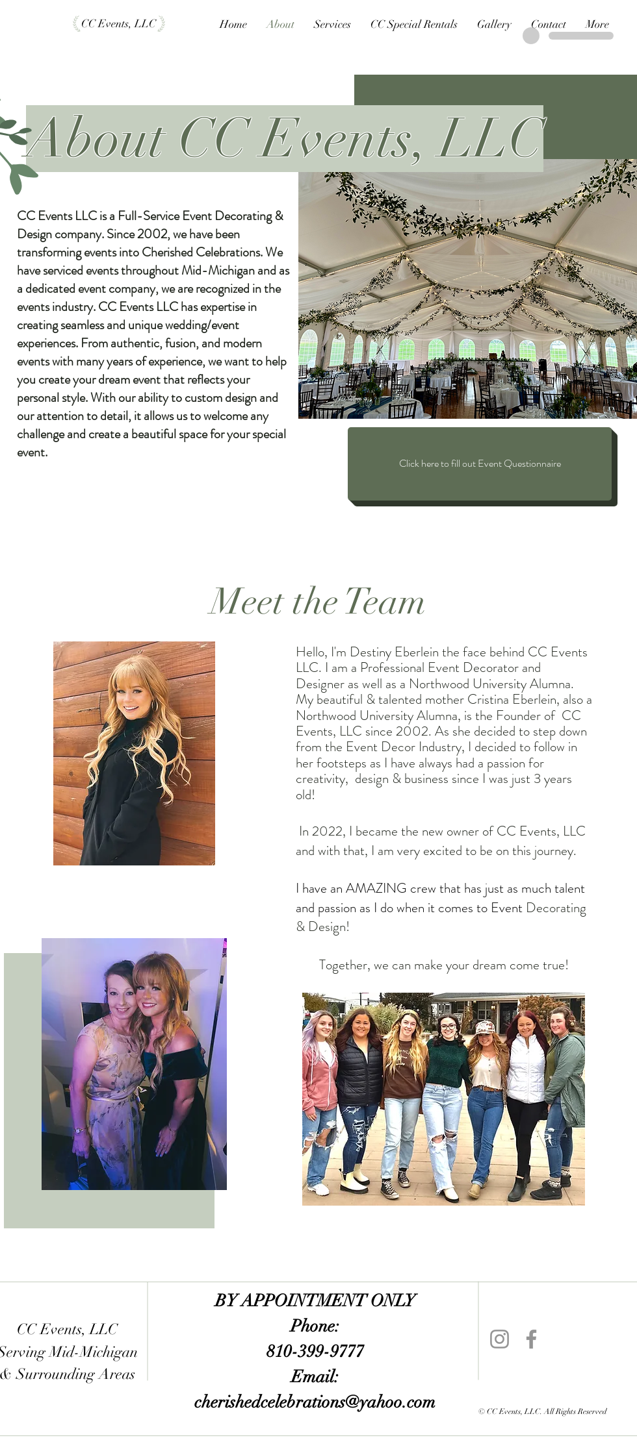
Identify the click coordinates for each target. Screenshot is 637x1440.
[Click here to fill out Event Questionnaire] (480, 464)
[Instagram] (499, 1339)
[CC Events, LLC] (119, 24)
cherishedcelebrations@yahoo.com (315, 1402)
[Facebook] (531, 1339)
